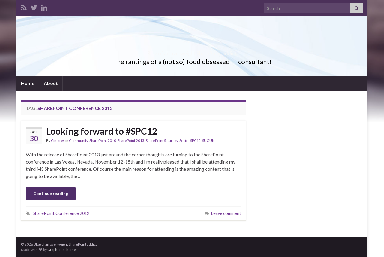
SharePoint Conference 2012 (61, 213)
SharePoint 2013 (131, 140)
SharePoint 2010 (102, 140)
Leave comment (226, 213)
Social (184, 140)
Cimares (58, 140)
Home (27, 83)
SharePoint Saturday (162, 140)
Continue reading (50, 193)
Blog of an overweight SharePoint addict (192, 51)
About (51, 83)
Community (78, 140)
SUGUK (208, 140)
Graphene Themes (62, 249)
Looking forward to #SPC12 (101, 131)
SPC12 (195, 140)
